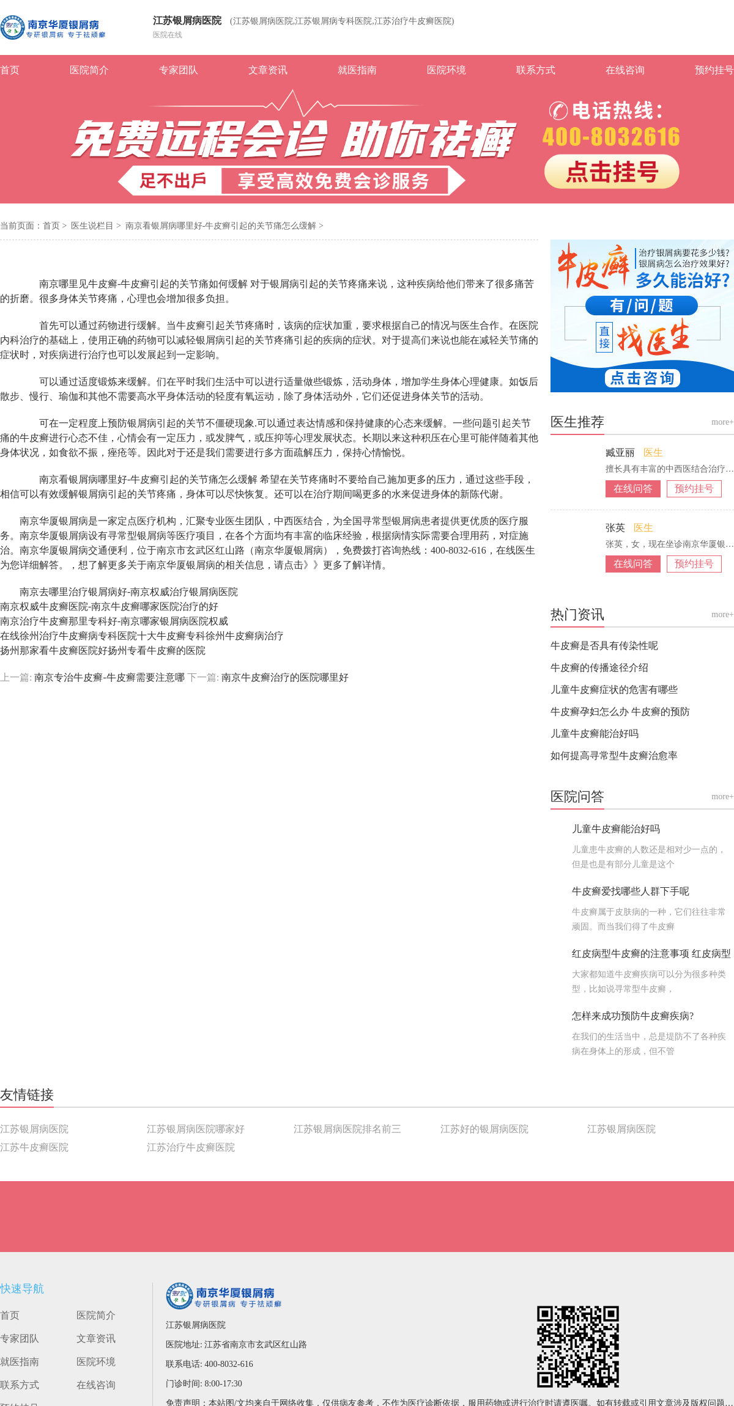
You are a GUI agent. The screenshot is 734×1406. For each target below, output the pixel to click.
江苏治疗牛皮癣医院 (191, 1147)
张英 (617, 527)
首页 (10, 70)
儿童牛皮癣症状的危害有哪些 (614, 689)
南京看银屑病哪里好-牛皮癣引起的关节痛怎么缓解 (222, 225)
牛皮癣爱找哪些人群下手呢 (630, 891)
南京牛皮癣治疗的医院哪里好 (284, 677)
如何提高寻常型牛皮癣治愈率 (614, 755)
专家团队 (178, 70)
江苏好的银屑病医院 (484, 1129)
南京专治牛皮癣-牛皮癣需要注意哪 (109, 677)
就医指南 (357, 70)
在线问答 (633, 488)
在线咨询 (625, 70)
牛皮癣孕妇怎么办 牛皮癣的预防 (620, 711)
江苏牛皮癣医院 (34, 1147)
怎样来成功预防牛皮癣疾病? (633, 1016)
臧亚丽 (621, 452)
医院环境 (446, 70)
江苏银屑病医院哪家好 (196, 1129)
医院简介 (89, 70)
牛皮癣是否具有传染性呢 (604, 645)
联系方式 (535, 70)
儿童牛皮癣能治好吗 (594, 733)
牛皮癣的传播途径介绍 (599, 667)
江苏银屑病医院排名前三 (347, 1129)
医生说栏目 (93, 225)
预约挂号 (714, 70)
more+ (722, 422)
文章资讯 (267, 70)
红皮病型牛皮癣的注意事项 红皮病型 (651, 953)
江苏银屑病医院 (187, 20)
